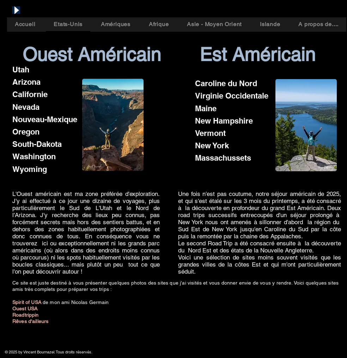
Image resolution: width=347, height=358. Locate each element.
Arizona (26, 81)
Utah (20, 69)
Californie (30, 94)
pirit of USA (29, 302)
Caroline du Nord (226, 83)
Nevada (25, 107)
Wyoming (29, 169)
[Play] (16, 10)
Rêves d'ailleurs (30, 321)
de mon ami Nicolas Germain (76, 302)
